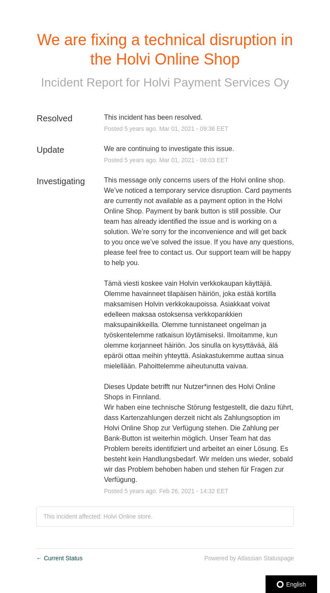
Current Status (59, 558)
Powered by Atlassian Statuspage (249, 558)
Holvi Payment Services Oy (216, 82)
